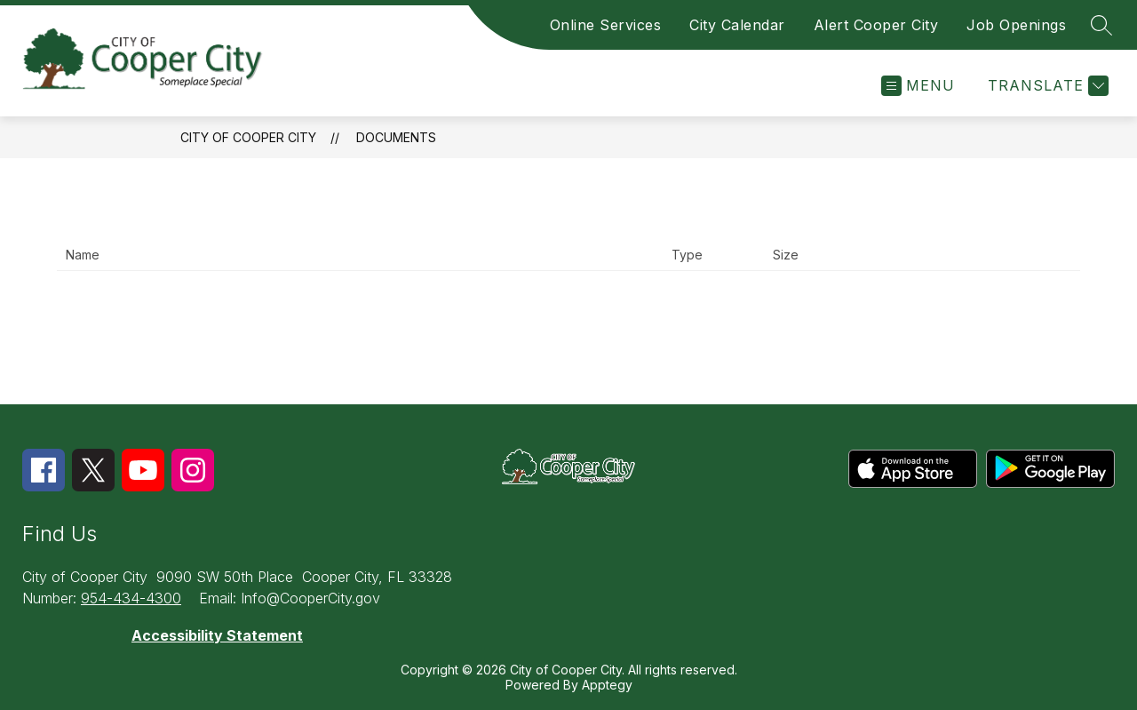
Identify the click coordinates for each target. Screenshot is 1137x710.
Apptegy (607, 684)
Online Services (606, 25)
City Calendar (737, 25)
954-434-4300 (131, 598)
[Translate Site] (1046, 86)
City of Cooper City (248, 137)
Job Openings (1016, 25)
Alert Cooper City (876, 25)
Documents (396, 137)
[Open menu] (918, 86)
